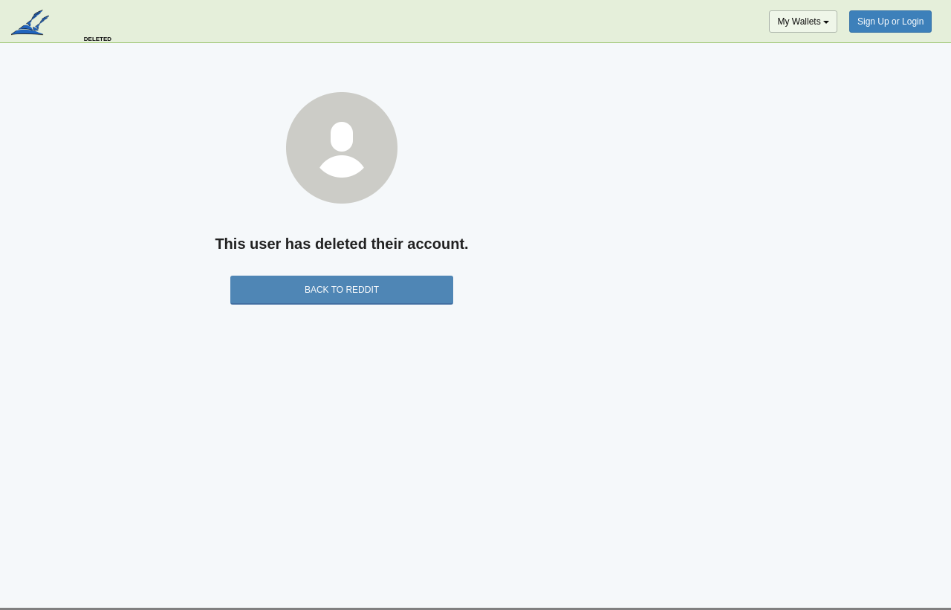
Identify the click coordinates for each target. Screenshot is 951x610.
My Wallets (803, 21)
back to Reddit (342, 290)
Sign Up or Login (890, 21)
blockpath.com (31, 24)
